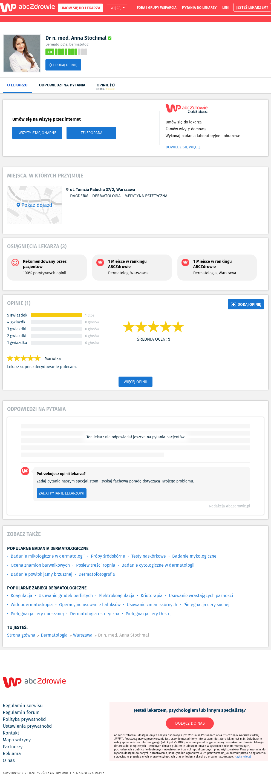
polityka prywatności (25, 719)
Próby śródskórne (108, 556)
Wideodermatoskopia (32, 604)
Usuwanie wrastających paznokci (201, 595)
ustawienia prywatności (28, 726)
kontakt (11, 733)
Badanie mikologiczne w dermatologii (48, 556)
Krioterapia (152, 595)
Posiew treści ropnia (95, 565)
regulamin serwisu (23, 705)
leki (225, 7)
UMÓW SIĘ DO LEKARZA (80, 8)
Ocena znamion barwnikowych (40, 565)
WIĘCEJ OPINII (135, 382)
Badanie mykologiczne (194, 556)
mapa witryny (17, 739)
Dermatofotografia (97, 574)
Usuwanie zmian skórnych (152, 604)
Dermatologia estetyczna (94, 614)
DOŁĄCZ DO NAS (190, 723)
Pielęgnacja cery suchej (206, 604)
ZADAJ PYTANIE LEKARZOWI (61, 493)
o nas (9, 760)
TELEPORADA (91, 132)
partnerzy (12, 746)
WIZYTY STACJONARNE (37, 132)
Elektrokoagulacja (116, 595)
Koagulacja (21, 595)
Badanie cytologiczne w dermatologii (158, 565)
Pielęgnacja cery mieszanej (37, 614)
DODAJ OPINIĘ (63, 64)
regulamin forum (21, 712)
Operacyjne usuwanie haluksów (89, 604)
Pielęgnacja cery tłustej (149, 614)
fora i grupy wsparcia (157, 7)
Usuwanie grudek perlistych (66, 595)
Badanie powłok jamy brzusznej (41, 574)
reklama (12, 753)
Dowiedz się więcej (183, 147)
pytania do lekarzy (199, 7)
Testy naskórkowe (148, 556)
